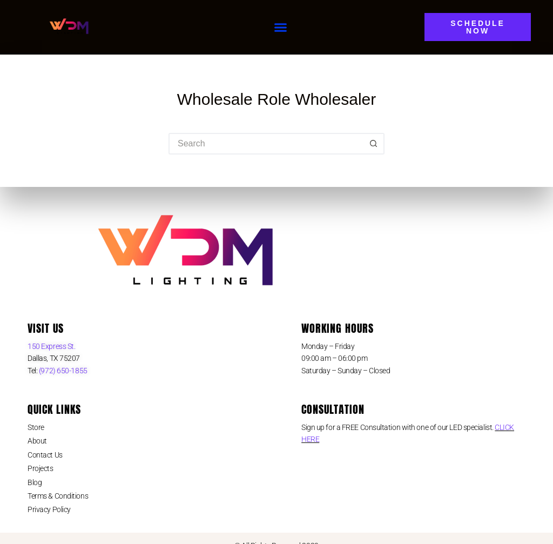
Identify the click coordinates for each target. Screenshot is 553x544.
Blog (35, 482)
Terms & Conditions (58, 496)
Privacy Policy (49, 509)
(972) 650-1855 (62, 370)
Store (36, 427)
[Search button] (374, 144)
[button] (281, 27)
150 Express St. (51, 346)
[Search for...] (265, 144)
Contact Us (45, 455)
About (37, 440)
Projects (40, 468)
